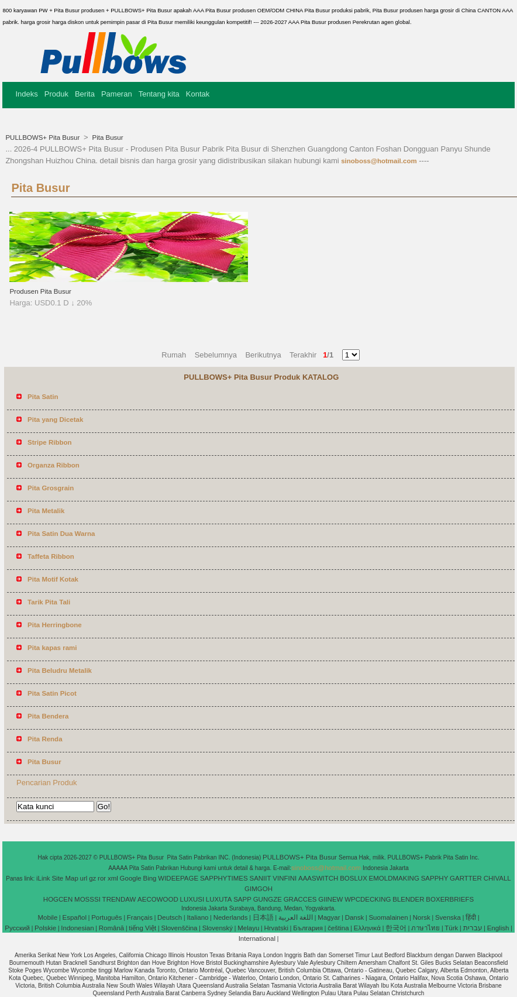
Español (74, 917)
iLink (43, 878)
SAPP (242, 899)
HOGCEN (58, 899)
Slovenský (217, 927)
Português (106, 917)
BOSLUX (353, 878)
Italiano (197, 917)
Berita (85, 94)
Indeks (26, 94)
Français (140, 917)
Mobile (47, 917)
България (308, 927)
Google (131, 878)
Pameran (116, 94)
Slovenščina (179, 927)
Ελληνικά (367, 927)
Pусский (17, 927)
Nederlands (230, 917)
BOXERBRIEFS (450, 899)
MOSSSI (87, 899)
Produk (56, 94)
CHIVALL (497, 878)
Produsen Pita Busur (40, 291)
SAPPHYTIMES (224, 878)
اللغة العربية (295, 917)
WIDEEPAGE (178, 878)
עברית (472, 927)
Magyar (329, 917)
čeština (338, 927)
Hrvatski (276, 927)
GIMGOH (258, 888)
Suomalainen (388, 917)
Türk (451, 927)
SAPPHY (435, 878)
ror (102, 878)
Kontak (197, 94)
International (257, 938)
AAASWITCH (318, 878)
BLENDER (408, 899)
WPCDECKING (367, 899)
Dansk (354, 917)
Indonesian (77, 927)
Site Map (64, 878)
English (498, 927)
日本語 (263, 917)
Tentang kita (159, 94)
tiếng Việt (142, 927)
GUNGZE (267, 899)
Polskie (45, 927)
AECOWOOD (157, 899)
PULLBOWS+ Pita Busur (43, 137)
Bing (149, 878)
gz (92, 878)
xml (113, 878)
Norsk (421, 917)
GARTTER (466, 878)
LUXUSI (192, 899)
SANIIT (260, 878)
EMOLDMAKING (394, 878)
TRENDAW (119, 899)
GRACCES (300, 899)
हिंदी (471, 917)
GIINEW (330, 899)
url (84, 878)
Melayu (248, 927)
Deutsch (169, 917)
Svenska (448, 917)
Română (111, 927)
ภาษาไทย (425, 927)
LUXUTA (219, 899)
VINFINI (285, 878)
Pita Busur (106, 137)
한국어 (395, 927)
